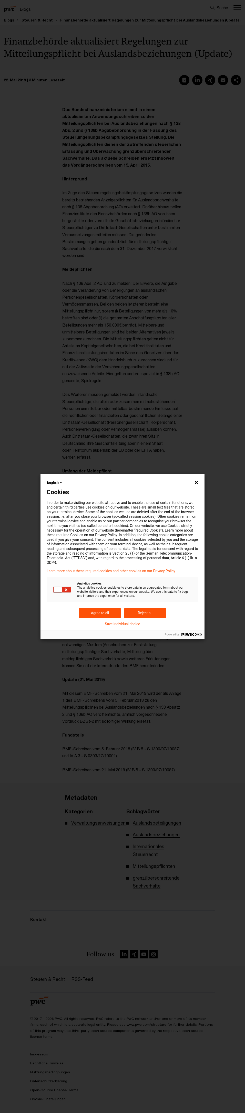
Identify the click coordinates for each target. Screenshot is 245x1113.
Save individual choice (122, 624)
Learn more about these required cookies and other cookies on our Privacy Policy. (111, 571)
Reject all (145, 613)
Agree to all (100, 613)
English (55, 482)
